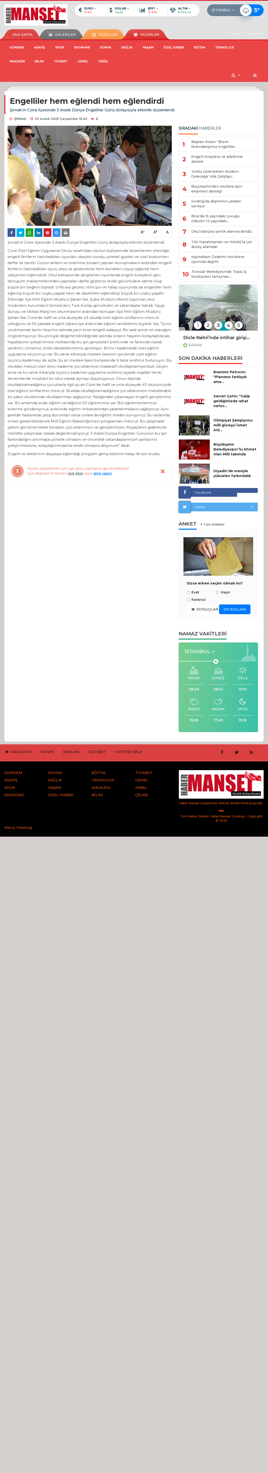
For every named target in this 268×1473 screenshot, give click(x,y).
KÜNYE (47, 751)
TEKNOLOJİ (224, 47)
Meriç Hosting (18, 827)
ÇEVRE (141, 795)
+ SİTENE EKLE (128, 751)
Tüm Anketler (214, 524)
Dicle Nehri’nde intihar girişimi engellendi (218, 337)
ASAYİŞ (39, 47)
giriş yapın (102, 473)
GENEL (83, 61)
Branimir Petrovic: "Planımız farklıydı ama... (230, 377)
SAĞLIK (127, 47)
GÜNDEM (17, 47)
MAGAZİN (17, 61)
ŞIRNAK (195, 345)
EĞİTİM (199, 47)
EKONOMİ (82, 47)
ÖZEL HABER (173, 47)
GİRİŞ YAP (253, 34)
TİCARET (61, 61)
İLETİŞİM (96, 751)
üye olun (75, 473)
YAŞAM (148, 47)
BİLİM (39, 61)
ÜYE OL (235, 34)
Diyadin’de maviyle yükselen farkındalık (232, 473)
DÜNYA (105, 47)
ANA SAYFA (22, 34)
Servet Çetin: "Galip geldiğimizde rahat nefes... (231, 401)
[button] (225, 10)
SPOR (59, 47)
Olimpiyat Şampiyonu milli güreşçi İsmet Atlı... (233, 425)
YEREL (103, 61)
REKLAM (71, 751)
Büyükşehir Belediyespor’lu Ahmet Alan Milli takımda (234, 449)
